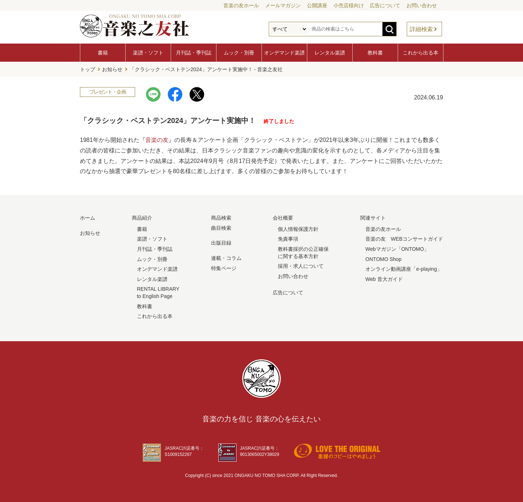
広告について (385, 5)
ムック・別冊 (239, 53)
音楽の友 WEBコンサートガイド (404, 239)
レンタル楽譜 (330, 53)
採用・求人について (301, 266)
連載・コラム (226, 258)
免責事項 (288, 239)
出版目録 (221, 243)
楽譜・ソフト (148, 53)
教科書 (375, 53)
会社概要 (283, 218)
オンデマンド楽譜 (284, 53)
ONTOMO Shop (383, 259)
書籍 (103, 53)
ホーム (87, 218)
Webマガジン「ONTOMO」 (397, 249)
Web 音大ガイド (383, 279)
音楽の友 (157, 140)
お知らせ (112, 69)
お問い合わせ (421, 5)
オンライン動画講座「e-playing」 (403, 269)
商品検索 (221, 218)
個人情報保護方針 (298, 229)
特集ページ (223, 268)
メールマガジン (283, 5)
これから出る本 (420, 53)
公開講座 (317, 5)
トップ (87, 69)
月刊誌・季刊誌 (193, 53)
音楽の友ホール (241, 5)
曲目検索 (221, 228)
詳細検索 (421, 29)
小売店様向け (348, 5)
